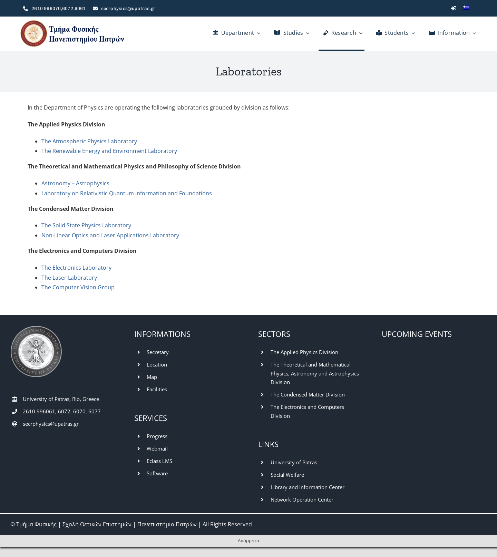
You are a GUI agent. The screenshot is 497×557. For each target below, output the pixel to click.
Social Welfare (287, 474)
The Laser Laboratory (69, 277)
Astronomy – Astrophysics (75, 183)
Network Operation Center (302, 499)
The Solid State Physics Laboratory (86, 225)
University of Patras (294, 462)
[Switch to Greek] (466, 8)
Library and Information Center (307, 487)
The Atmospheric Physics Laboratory (89, 141)
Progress (157, 436)
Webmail (157, 448)
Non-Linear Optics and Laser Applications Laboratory (110, 235)
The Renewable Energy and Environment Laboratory (109, 151)
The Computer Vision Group (78, 287)
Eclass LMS (159, 460)
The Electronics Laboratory (76, 267)
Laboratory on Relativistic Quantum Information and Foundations (126, 193)
